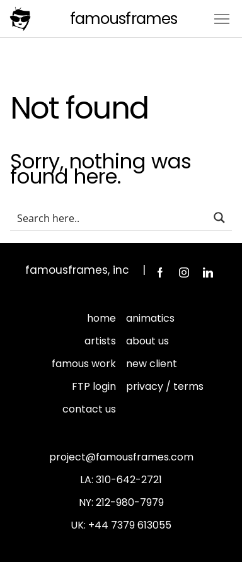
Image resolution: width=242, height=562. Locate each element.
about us (147, 341)
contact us (89, 409)
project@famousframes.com (121, 457)
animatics (150, 318)
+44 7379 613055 (129, 525)
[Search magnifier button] (219, 217)
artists (100, 341)
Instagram (184, 272)
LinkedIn (208, 272)
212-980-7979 (130, 502)
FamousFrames (123, 18)
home (101, 318)
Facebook (160, 272)
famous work (84, 363)
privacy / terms (165, 386)
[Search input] (109, 217)
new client (151, 363)
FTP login (94, 386)
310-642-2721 (129, 479)
